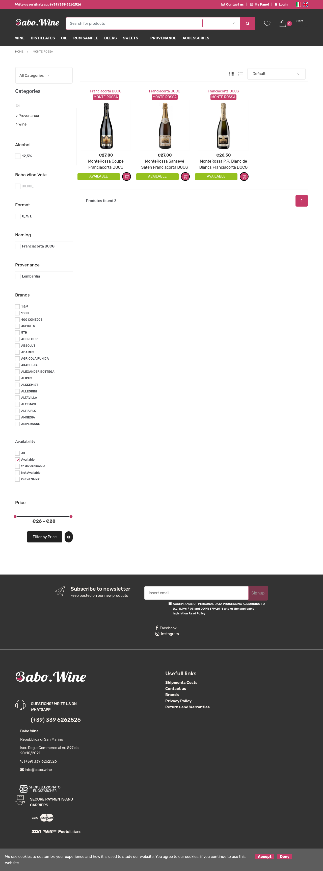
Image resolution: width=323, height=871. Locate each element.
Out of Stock (30, 479)
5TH (24, 332)
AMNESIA (28, 417)
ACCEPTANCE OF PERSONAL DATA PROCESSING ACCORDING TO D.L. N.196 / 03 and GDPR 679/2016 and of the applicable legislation (219, 608)
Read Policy (197, 613)
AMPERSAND (30, 424)
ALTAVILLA (29, 398)
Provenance (163, 38)
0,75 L (27, 216)
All (23, 453)
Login (281, 4)
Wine (20, 38)
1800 (25, 313)
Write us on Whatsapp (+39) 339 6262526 (48, 4)
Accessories (195, 38)
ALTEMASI (28, 404)
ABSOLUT (28, 345)
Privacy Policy (178, 701)
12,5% (27, 156)
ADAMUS (27, 352)
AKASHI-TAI (30, 365)
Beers (110, 38)
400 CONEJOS (31, 319)
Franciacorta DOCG (105, 91)
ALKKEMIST (29, 385)
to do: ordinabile (33, 466)
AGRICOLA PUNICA (35, 358)
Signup (257, 593)
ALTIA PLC (28, 411)
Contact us (232, 4)
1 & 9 (24, 306)
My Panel (259, 4)
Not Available (31, 473)
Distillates (43, 38)
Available (28, 459)
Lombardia (31, 276)
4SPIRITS (28, 326)
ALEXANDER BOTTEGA (38, 372)
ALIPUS (26, 378)
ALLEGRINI (29, 391)
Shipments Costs (181, 682)
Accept (265, 856)
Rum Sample (85, 38)
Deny (284, 856)
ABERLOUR (29, 339)
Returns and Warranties (187, 707)
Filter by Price (45, 537)
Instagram (167, 634)
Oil (64, 38)
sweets (130, 38)
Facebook (166, 628)
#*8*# (27, 186)
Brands (172, 694)
